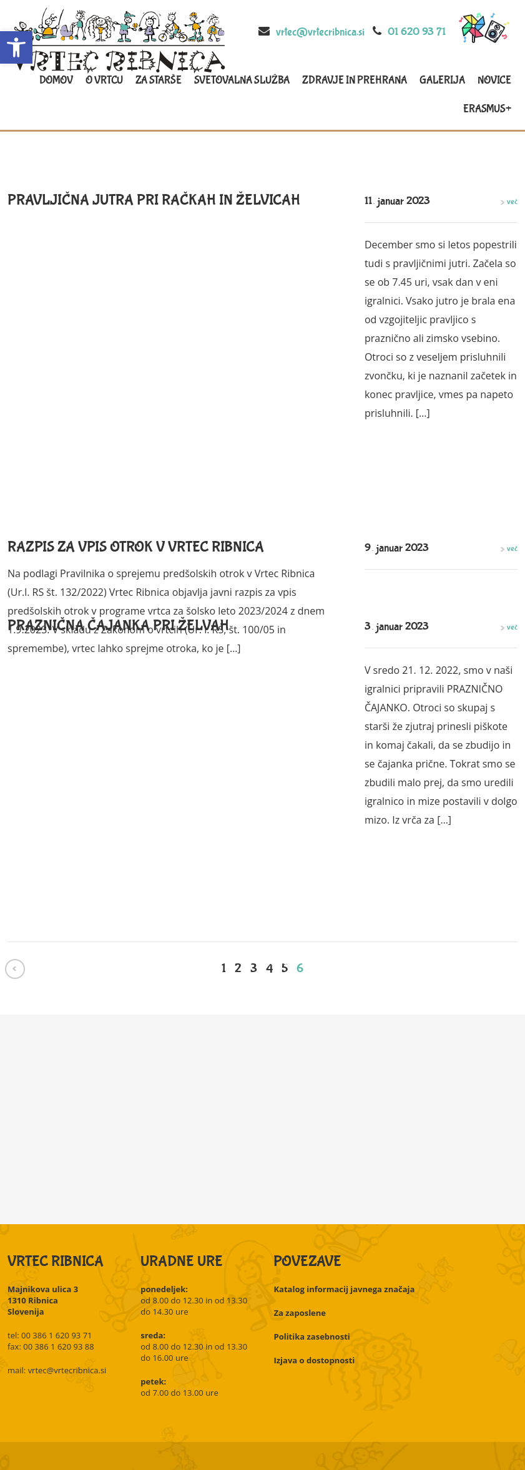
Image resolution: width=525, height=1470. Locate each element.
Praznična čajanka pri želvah (118, 626)
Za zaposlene (299, 1312)
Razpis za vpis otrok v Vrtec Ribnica (135, 547)
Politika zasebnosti (311, 1336)
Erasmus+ (487, 109)
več (503, 201)
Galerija (442, 80)
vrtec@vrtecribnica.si (320, 32)
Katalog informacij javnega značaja (344, 1289)
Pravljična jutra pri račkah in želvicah (153, 200)
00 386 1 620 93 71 (56, 1335)
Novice (494, 80)
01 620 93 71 (417, 32)
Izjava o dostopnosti (314, 1360)
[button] (16, 47)
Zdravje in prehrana (354, 80)
